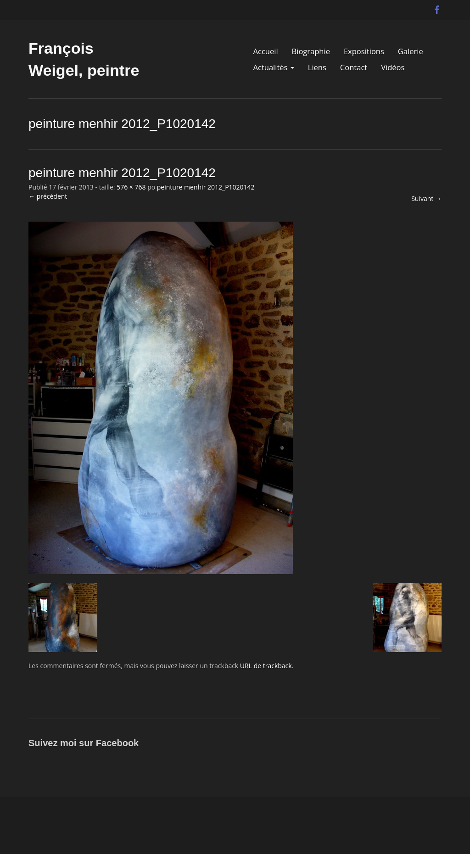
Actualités (273, 67)
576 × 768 (131, 187)
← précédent (47, 196)
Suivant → (426, 198)
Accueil (265, 51)
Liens (317, 67)
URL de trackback (266, 665)
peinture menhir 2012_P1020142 (206, 187)
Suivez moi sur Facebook (83, 743)
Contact (353, 67)
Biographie (311, 51)
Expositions (364, 51)
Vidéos (392, 67)
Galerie (410, 51)
